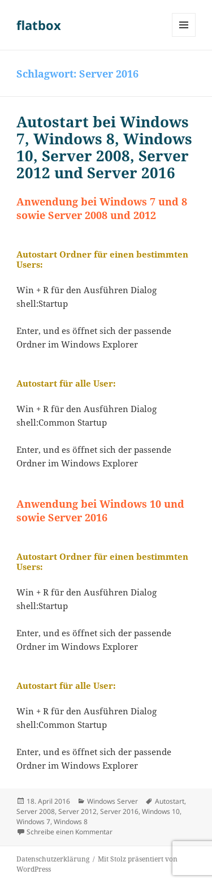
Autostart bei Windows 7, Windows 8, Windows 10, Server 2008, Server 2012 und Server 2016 (104, 147)
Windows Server (112, 801)
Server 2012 (77, 811)
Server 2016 (119, 811)
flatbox (38, 24)
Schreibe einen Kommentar (70, 832)
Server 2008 (35, 811)
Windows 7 (33, 821)
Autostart (169, 801)
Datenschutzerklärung (52, 859)
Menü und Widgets (184, 36)
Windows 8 (71, 821)
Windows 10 (161, 811)
